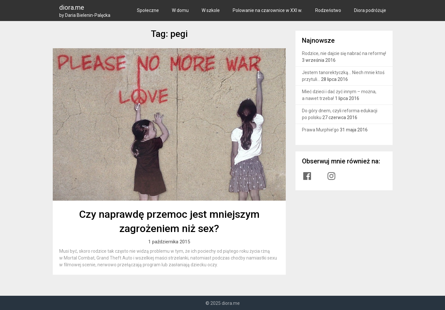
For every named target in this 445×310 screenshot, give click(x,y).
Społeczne (148, 10)
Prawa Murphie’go (320, 129)
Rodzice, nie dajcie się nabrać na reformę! (344, 53)
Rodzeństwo (328, 10)
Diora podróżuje (370, 10)
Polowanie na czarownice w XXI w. (267, 10)
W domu (180, 10)
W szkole (211, 10)
